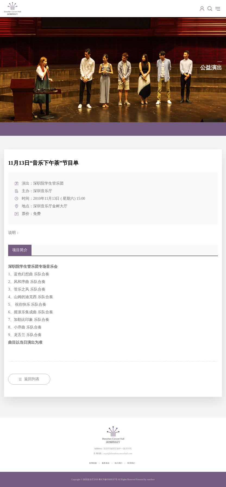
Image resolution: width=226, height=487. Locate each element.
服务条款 (105, 463)
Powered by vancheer (145, 479)
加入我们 (118, 463)
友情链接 (93, 463)
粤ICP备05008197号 (108, 479)
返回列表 (29, 379)
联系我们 (131, 463)
